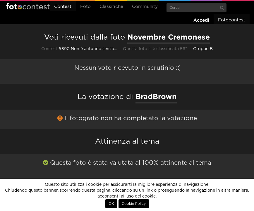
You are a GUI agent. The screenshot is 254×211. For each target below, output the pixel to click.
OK (111, 203)
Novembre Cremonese (168, 37)
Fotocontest (28, 6)
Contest (62, 6)
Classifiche (111, 6)
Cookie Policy (134, 203)
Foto (85, 6)
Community (145, 6)
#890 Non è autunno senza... (88, 49)
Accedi (201, 20)
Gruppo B (203, 49)
